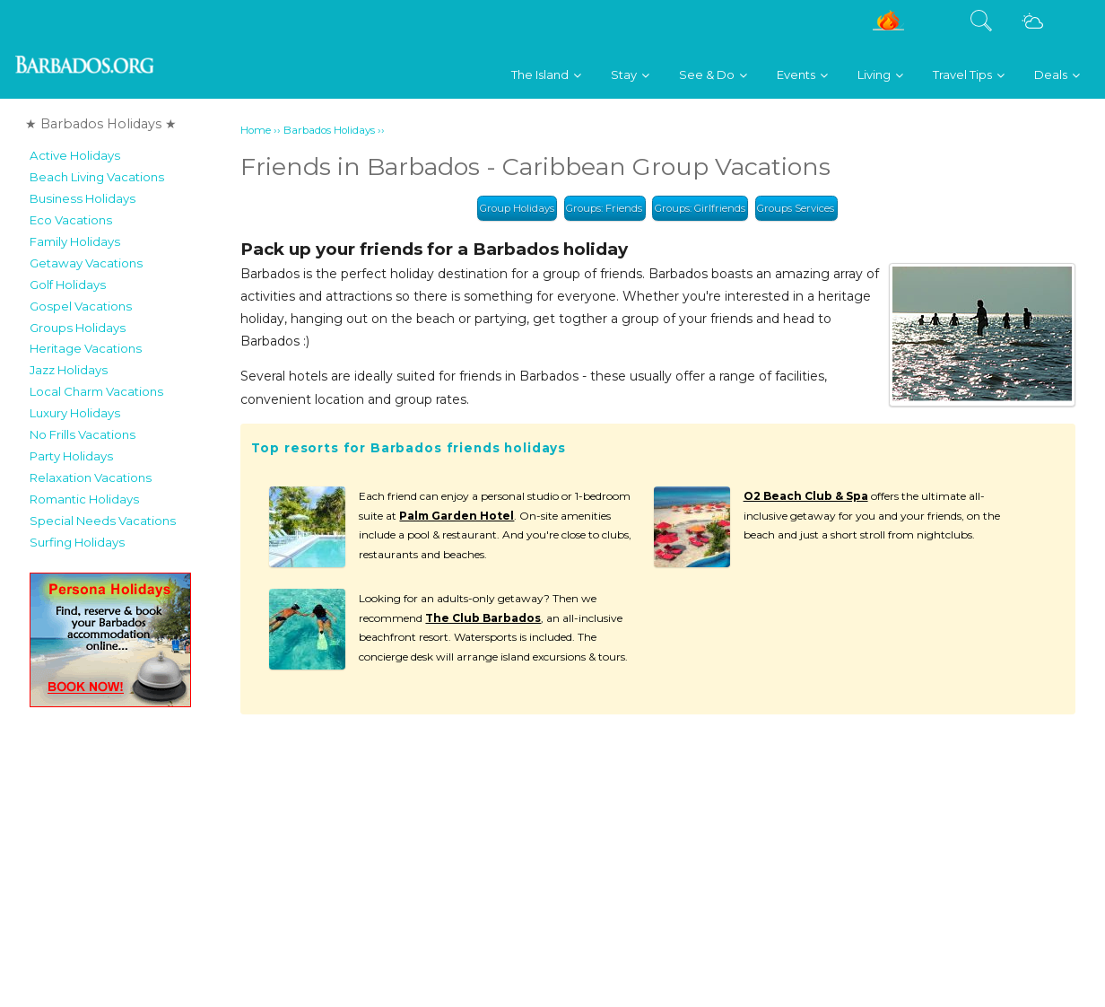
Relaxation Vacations (91, 477)
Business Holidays (82, 198)
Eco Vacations (71, 220)
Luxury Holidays (75, 413)
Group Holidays (517, 208)
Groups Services (795, 208)
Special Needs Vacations (103, 520)
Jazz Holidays (69, 370)
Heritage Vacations (86, 348)
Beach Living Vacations (97, 177)
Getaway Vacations (86, 263)
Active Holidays (75, 155)
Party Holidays (71, 456)
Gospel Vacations (81, 306)
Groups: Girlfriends (700, 208)
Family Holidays (75, 241)
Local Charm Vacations (96, 391)
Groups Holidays (78, 327)
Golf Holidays (68, 284)
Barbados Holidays (329, 130)
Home (255, 130)
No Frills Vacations (82, 434)
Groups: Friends (604, 208)
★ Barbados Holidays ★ (101, 124)
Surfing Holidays (77, 542)
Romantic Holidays (84, 499)
